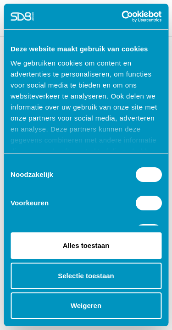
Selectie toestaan (86, 276)
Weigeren (86, 305)
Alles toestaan (86, 245)
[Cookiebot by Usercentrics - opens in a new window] (122, 16)
